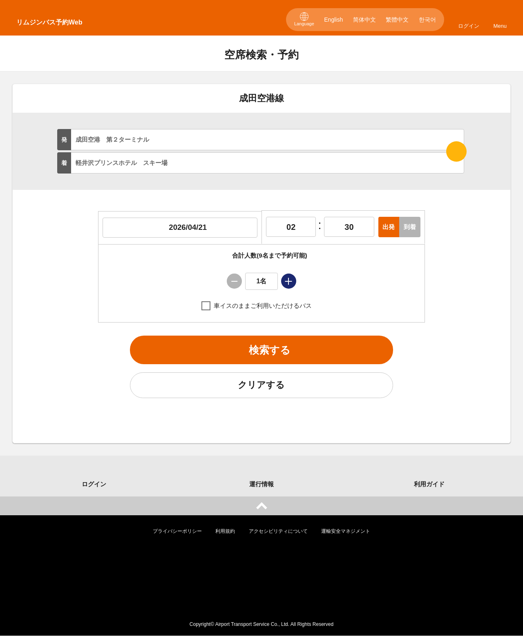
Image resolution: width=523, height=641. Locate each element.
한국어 (427, 19)
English (333, 19)
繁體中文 (397, 19)
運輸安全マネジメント (345, 536)
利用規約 (225, 536)
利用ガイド (429, 489)
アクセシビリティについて (278, 536)
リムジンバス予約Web (49, 22)
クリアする (261, 389)
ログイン (468, 26)
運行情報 (261, 489)
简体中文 (364, 19)
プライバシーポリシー (177, 536)
